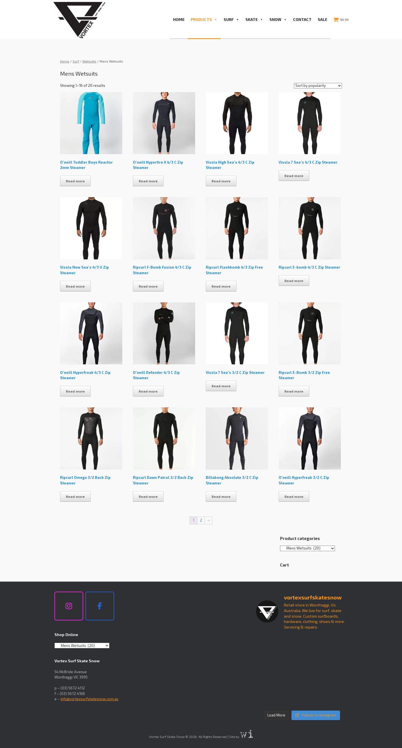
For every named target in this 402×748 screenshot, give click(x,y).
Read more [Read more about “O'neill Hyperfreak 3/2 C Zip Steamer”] (293, 496)
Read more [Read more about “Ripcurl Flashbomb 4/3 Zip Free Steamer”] (221, 286)
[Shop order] (318, 86)
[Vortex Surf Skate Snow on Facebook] (99, 606)
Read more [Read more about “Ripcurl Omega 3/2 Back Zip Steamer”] (75, 496)
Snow (278, 19)
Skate (254, 19)
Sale (322, 19)
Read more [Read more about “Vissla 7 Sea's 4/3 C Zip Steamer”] (293, 176)
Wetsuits (89, 61)
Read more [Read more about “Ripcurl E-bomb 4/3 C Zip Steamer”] (293, 281)
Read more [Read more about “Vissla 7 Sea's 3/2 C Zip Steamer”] (221, 386)
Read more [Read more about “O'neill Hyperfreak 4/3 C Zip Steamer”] (75, 391)
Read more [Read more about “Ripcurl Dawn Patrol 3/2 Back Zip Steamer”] (148, 496)
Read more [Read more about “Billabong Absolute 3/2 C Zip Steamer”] (221, 496)
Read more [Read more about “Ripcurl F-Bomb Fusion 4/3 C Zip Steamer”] (148, 286)
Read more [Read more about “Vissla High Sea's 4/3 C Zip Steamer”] (221, 181)
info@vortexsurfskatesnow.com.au (89, 699)
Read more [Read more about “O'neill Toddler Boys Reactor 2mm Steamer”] (75, 181)
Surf (231, 19)
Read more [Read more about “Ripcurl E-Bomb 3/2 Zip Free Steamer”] (293, 391)
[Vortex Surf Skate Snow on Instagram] (68, 606)
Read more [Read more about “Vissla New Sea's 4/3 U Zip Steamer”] (75, 286)
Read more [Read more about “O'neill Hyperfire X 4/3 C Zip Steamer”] (148, 181)
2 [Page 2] (201, 520)
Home (179, 19)
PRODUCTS (204, 19)
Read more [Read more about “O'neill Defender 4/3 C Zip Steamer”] (148, 391)
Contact (302, 19)
